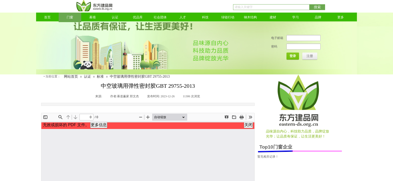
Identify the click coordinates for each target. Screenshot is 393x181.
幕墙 (92, 17)
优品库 (138, 17)
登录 (292, 56)
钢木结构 (250, 17)
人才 (182, 17)
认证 (115, 17)
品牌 (318, 17)
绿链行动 (227, 17)
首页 (47, 17)
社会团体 (160, 17)
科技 (205, 17)
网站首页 (71, 76)
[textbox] (271, 7)
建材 (273, 17)
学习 (295, 17)
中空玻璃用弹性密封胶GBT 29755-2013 (140, 76)
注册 (310, 56)
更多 (340, 17)
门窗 (70, 17)
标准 (100, 76)
